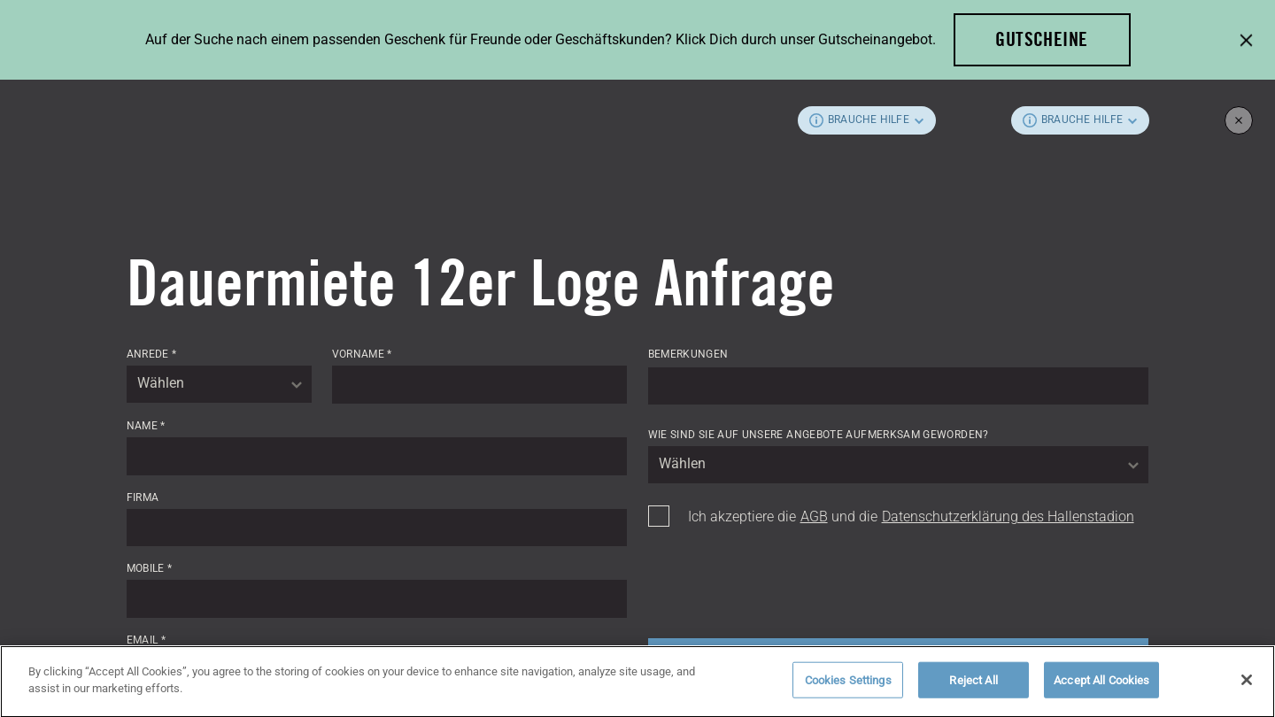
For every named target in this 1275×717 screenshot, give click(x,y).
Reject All (973, 684)
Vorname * (362, 354)
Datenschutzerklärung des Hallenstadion (1008, 516)
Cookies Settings (848, 684)
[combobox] (219, 384)
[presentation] (782, 577)
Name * (146, 426)
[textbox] (219, 384)
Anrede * (152, 354)
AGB (814, 516)
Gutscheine (1041, 38)
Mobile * (150, 568)
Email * (146, 640)
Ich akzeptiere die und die (911, 516)
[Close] (1246, 684)
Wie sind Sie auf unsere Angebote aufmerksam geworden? (818, 434)
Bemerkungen (688, 354)
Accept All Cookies (1101, 684)
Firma (143, 497)
